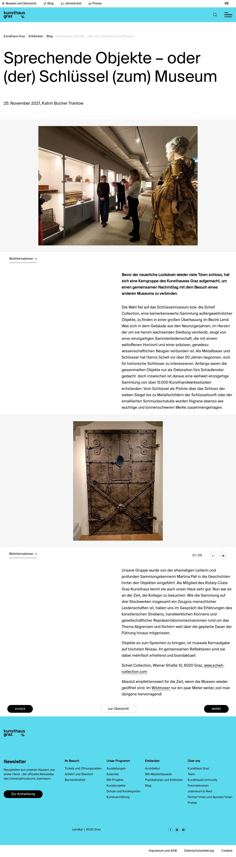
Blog (49, 3)
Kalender (113, 774)
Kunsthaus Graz (14, 36)
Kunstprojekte (116, 785)
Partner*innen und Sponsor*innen (210, 797)
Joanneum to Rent (200, 791)
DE (227, 3)
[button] (215, 15)
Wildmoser (161, 688)
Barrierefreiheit (75, 780)
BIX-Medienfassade (158, 774)
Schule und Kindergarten (123, 791)
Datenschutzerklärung (199, 850)
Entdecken (36, 36)
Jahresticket (71, 3)
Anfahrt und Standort (79, 774)
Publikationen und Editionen (164, 780)
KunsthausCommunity (202, 780)
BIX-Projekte (115, 780)
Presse (95, 3)
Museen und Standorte (19, 3)
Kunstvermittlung (118, 797)
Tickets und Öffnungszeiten (83, 768)
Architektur (152, 768)
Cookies (226, 850)
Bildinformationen (23, 258)
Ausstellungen (116, 768)
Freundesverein (198, 785)
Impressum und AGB (163, 850)
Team (191, 774)
